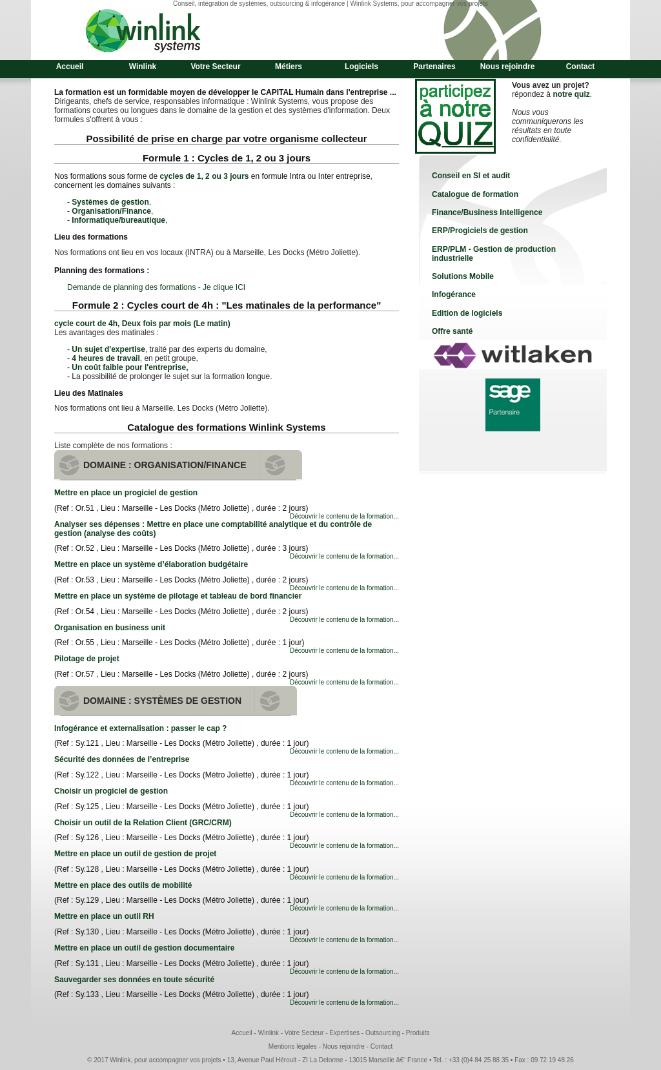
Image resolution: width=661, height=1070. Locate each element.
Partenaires (434, 66)
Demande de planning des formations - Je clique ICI (156, 287)
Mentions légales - (296, 1046)
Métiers (288, 66)
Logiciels (361, 66)
